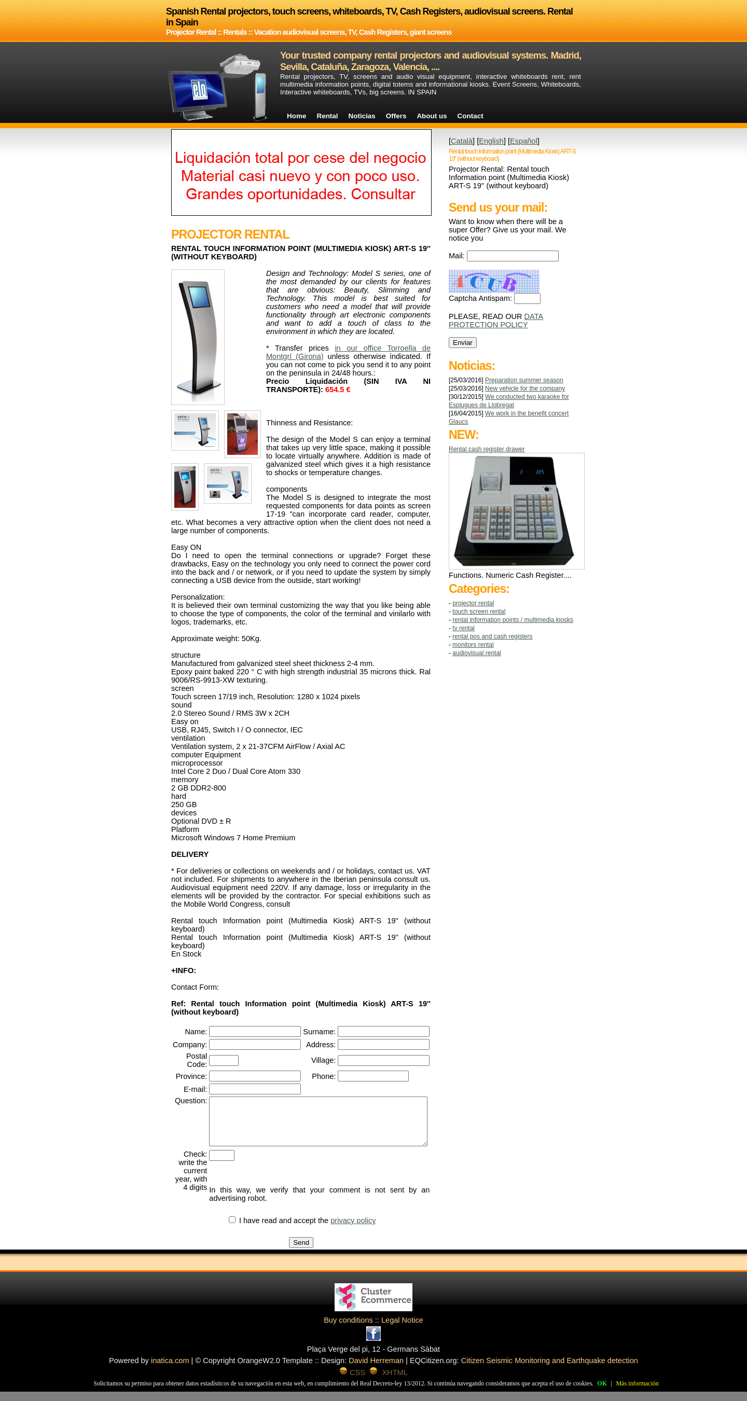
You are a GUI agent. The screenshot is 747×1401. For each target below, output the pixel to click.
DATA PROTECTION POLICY (496, 320)
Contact (470, 116)
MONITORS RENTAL (472, 644)
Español (523, 141)
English (491, 141)
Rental (327, 116)
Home (296, 116)
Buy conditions (348, 1329)
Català (462, 141)
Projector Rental (473, 603)
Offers (396, 116)
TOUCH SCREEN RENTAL (478, 611)
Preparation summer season (524, 380)
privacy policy (365, 1230)
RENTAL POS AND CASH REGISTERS (492, 636)
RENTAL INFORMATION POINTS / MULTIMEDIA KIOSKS (512, 619)
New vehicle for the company (525, 388)
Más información (637, 1383)
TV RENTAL (463, 628)
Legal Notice (402, 1329)
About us (432, 116)
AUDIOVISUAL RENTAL (476, 653)
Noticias (362, 116)
